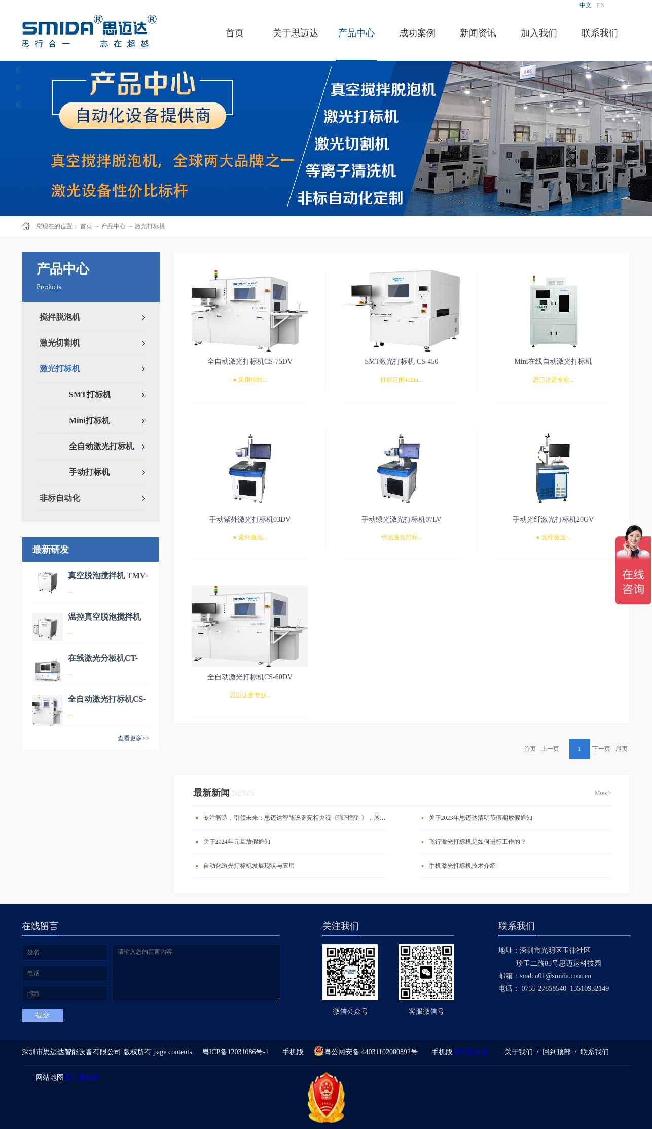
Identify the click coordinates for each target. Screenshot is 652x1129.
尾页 (621, 748)
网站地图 (48, 1077)
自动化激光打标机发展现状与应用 (249, 865)
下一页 (601, 748)
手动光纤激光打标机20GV (553, 519)
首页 (235, 33)
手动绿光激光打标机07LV (401, 519)
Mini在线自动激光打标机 (553, 361)
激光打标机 (150, 226)
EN (601, 5)
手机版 (291, 1052)
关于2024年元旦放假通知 (236, 841)
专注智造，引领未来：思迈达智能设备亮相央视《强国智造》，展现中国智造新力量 (297, 818)
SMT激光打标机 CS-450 (401, 361)
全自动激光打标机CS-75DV (250, 361)
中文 (585, 5)
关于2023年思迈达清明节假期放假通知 (480, 818)
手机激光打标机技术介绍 (462, 865)
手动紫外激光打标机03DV (250, 519)
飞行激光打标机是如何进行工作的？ (477, 841)
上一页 (550, 748)
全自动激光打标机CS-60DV (250, 677)
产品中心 (113, 226)
